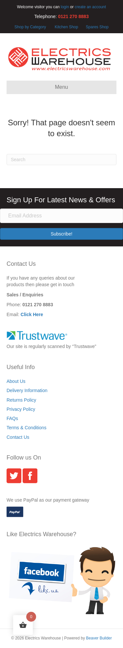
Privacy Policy (21, 409)
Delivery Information (27, 390)
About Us (16, 381)
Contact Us (18, 437)
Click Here (32, 314)
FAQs (12, 418)
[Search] (61, 159)
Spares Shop (97, 27)
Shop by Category (30, 27)
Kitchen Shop (67, 27)
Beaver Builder (99, 638)
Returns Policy (21, 400)
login (65, 7)
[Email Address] (61, 216)
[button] (61, 234)
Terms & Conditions (26, 427)
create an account (90, 7)
